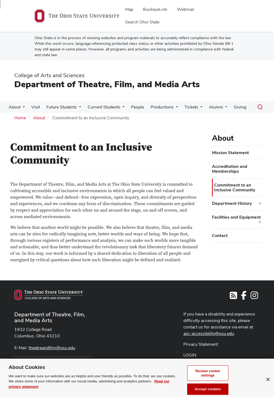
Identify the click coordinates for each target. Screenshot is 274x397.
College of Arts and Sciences (49, 75)
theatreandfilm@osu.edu (52, 348)
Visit (35, 107)
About (14, 107)
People (137, 107)
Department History (232, 203)
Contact (220, 235)
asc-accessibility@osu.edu (208, 333)
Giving (240, 107)
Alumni (216, 107)
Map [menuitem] (129, 9)
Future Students (61, 107)
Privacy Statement (200, 344)
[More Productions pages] (176, 108)
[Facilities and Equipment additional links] (260, 222)
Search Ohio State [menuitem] (142, 22)
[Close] (268, 386)
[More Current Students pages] (122, 108)
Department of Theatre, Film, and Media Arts (107, 84)
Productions (162, 107)
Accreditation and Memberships (229, 169)
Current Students (104, 107)
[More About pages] (22, 108)
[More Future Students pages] (79, 108)
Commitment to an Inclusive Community (234, 187)
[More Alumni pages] (225, 108)
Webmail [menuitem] (185, 9)
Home (20, 118)
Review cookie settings (208, 380)
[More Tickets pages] (200, 108)
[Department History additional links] (260, 203)
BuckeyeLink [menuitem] (155, 9)
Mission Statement (230, 152)
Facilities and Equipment (236, 217)
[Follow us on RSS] (233, 297)
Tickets (191, 107)
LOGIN (189, 355)
